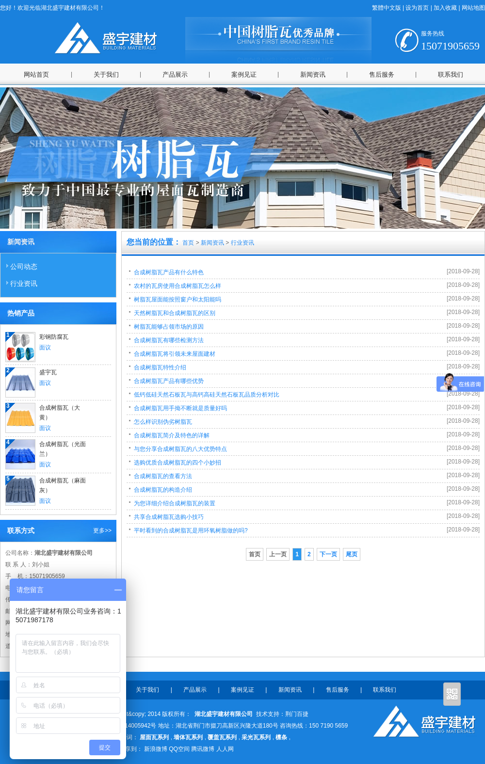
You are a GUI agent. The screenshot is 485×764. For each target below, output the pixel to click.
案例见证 (244, 74)
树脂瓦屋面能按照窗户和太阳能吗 (177, 299)
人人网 (225, 749)
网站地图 (473, 7)
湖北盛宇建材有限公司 (222, 714)
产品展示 (175, 74)
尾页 (351, 554)
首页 (188, 242)
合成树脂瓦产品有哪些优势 (169, 381)
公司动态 (21, 266)
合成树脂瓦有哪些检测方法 (169, 340)
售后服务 (381, 74)
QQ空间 (179, 749)
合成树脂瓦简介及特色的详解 (172, 435)
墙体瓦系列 (188, 737)
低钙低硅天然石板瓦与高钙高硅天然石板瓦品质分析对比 (206, 394)
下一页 (328, 554)
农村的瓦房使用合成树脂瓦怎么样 (177, 285)
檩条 (281, 737)
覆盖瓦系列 (222, 737)
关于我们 (106, 74)
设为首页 (417, 7)
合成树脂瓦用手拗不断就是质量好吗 (180, 408)
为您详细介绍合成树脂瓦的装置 (174, 503)
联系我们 (450, 74)
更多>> (102, 530)
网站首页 (36, 74)
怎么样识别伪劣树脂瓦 (163, 421)
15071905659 (450, 41)
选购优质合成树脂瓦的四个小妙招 (177, 462)
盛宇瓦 (48, 372)
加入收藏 (445, 7)
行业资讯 (21, 283)
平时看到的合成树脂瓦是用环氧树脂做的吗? (191, 530)
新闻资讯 (312, 74)
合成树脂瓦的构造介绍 (163, 489)
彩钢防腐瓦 (53, 336)
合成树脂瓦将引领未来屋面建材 (174, 353)
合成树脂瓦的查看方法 (163, 476)
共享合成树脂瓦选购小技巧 (169, 517)
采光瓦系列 (256, 737)
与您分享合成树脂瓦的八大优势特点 (180, 449)
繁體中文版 (386, 7)
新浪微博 (155, 749)
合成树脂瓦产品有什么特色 (169, 272)
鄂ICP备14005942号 (129, 725)
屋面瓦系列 (154, 737)
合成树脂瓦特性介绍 (160, 367)
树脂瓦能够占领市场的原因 (169, 326)
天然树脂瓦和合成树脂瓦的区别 (174, 313)
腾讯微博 (202, 749)
